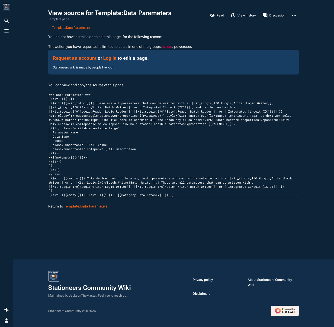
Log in (109, 58)
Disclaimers (201, 293)
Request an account (74, 58)
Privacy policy (203, 280)
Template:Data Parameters (71, 27)
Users (167, 46)
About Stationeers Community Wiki (270, 282)
